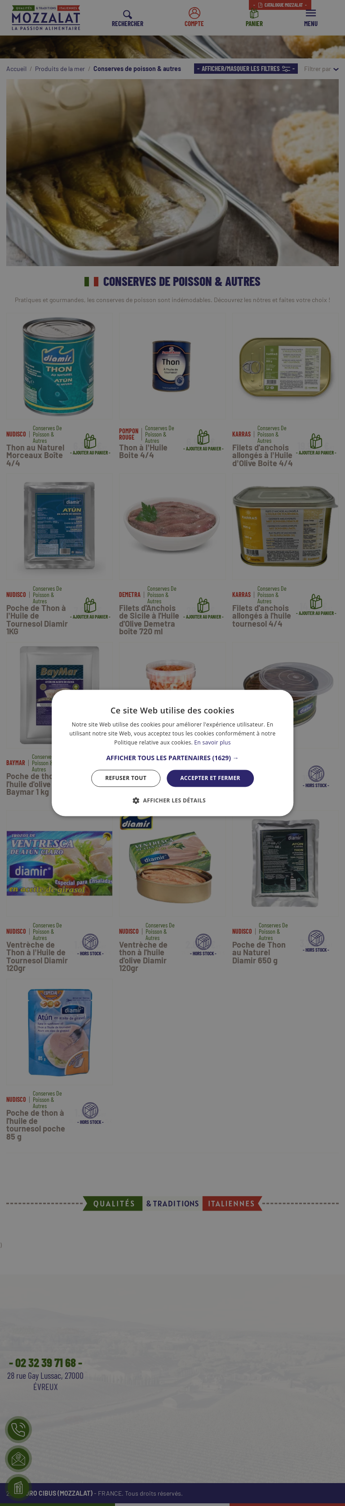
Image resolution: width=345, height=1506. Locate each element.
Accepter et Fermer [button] (210, 778)
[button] (172, 758)
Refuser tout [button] (125, 778)
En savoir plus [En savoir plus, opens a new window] (212, 742)
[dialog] (172, 753)
